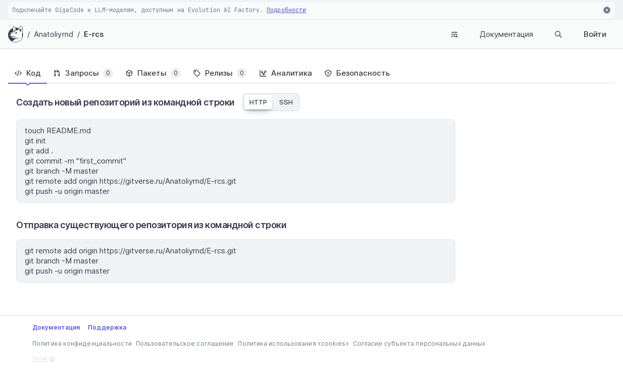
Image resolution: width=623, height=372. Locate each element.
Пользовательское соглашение (185, 343)
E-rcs (94, 34)
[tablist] (311, 73)
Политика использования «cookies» (293, 343)
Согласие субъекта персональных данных (419, 343)
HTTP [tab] (258, 102)
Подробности (286, 10)
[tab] (27, 73)
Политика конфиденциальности (82, 343)
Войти (595, 34)
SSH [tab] (286, 102)
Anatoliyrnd (53, 34)
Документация (506, 34)
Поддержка (107, 327)
